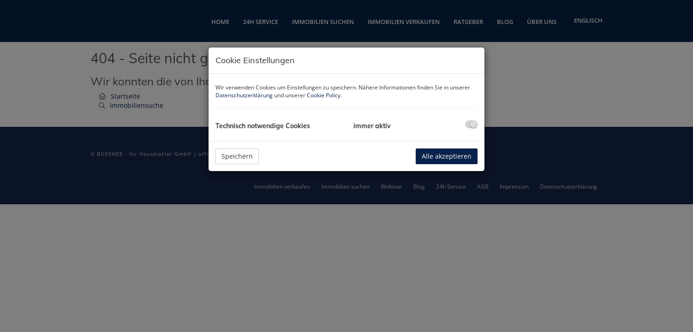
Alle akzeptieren (447, 156)
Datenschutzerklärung (244, 95)
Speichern (237, 156)
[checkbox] (471, 124)
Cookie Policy (324, 95)
